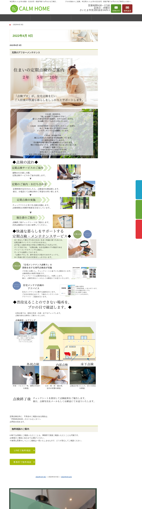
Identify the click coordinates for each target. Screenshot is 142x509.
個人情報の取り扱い (114, 190)
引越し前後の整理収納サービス (118, 142)
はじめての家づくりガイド (116, 108)
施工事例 (109, 88)
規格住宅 (110, 119)
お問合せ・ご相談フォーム (117, 494)
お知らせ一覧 (111, 169)
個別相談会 (139, 209)
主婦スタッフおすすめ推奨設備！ (118, 130)
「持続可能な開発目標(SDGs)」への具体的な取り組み (118, 182)
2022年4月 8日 (41, 477)
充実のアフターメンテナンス (26, 52)
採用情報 (109, 175)
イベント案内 (111, 82)
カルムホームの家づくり (116, 77)
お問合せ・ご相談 (113, 164)
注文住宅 (110, 124)
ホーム (108, 68)
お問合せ (116, 8)
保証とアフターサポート (116, 136)
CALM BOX (110, 114)
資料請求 (109, 158)
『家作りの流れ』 (113, 147)
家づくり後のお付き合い (116, 153)
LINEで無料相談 (22, 450)
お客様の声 (111, 93)
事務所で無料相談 (22, 462)
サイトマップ (111, 196)
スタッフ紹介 (112, 103)
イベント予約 (139, 189)
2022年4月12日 (66, 477)
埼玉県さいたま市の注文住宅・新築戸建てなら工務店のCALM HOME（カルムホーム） (88, 504)
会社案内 (109, 98)
